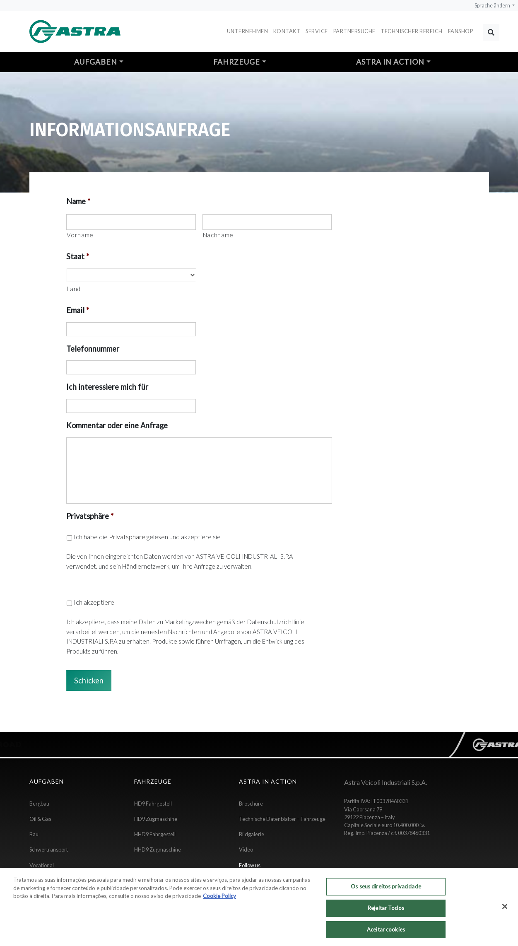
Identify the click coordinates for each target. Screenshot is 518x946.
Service (317, 31)
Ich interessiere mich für (107, 386)
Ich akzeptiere (94, 602)
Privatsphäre (89, 516)
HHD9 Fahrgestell (155, 834)
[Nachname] (267, 222)
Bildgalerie (251, 834)
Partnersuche (354, 31)
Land (74, 288)
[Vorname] (130, 222)
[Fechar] (505, 912)
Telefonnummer (92, 348)
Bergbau (39, 803)
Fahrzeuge (236, 62)
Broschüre (251, 803)
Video (246, 849)
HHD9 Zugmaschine (157, 849)
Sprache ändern (493, 5)
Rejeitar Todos (386, 913)
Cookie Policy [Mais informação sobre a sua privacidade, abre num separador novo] (219, 901)
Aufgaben (95, 62)
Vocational (41, 865)
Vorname (80, 235)
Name (78, 201)
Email (77, 310)
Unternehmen (247, 31)
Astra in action (390, 62)
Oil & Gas (40, 819)
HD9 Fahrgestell (153, 803)
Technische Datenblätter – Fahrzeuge (282, 819)
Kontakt (287, 31)
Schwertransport (48, 849)
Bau (34, 834)
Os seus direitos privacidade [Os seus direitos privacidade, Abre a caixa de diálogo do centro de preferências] (386, 891)
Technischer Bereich (412, 31)
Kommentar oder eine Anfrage (117, 425)
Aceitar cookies (386, 935)
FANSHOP (460, 31)
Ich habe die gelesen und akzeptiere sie (147, 537)
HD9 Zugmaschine (155, 819)
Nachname (218, 235)
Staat (77, 256)
